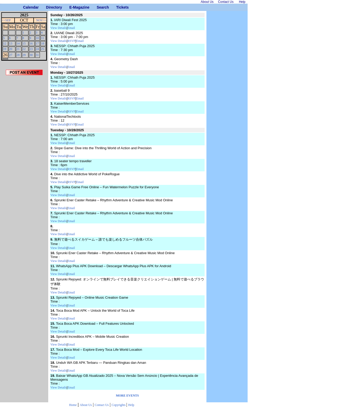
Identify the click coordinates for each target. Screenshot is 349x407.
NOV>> (41, 20)
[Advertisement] (24, 164)
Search (99, 7)
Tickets (118, 7)
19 (4, 49)
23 (31, 49)
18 (42, 43)
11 (42, 38)
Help (131, 405)
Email (71, 28)
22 (24, 49)
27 (10, 55)
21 (18, 49)
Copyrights (119, 405)
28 (18, 55)
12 (4, 43)
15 (24, 43)
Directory (48, 7)
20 (10, 49)
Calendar (25, 7)
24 (37, 49)
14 (18, 43)
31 (37, 55)
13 (10, 43)
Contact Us (102, 405)
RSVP (71, 41)
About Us (86, 405)
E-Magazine (71, 7)
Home (73, 405)
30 (31, 55)
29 (24, 55)
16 (31, 43)
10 (37, 38)
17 (37, 43)
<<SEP (6, 20)
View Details (58, 28)
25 (42, 49)
